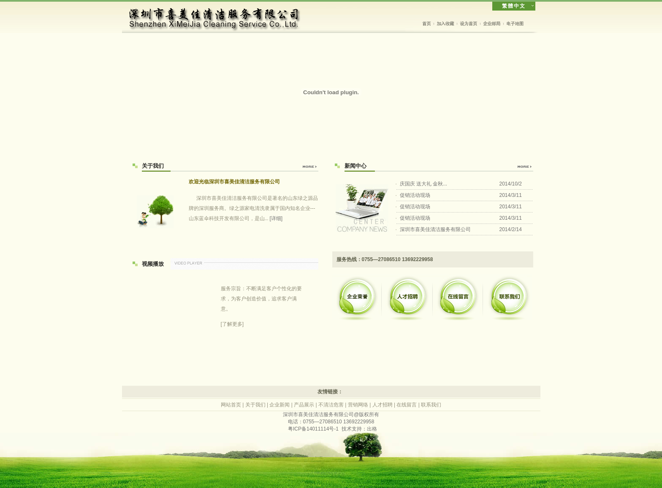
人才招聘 (382, 405)
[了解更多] (261, 305)
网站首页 (231, 405)
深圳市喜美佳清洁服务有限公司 (435, 229)
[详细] (276, 218)
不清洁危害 (331, 405)
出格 (372, 429)
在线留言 (406, 405)
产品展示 (304, 405)
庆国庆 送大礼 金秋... (424, 184)
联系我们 (431, 405)
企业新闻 (279, 405)
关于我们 (255, 405)
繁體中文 (514, 6)
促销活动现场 (415, 195)
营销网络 (358, 405)
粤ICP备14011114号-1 (313, 429)
